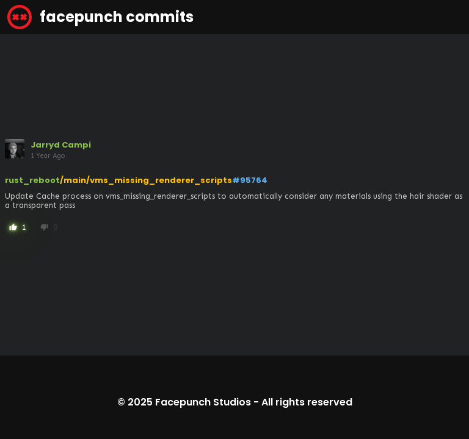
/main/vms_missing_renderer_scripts (146, 180)
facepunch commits (100, 17)
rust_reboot (32, 180)
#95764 (249, 180)
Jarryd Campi (61, 145)
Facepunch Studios (203, 402)
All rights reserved (306, 402)
